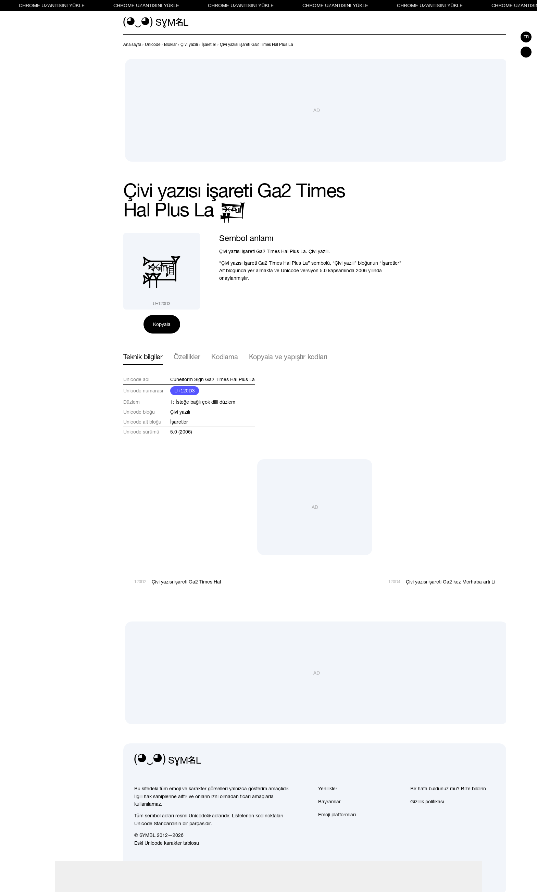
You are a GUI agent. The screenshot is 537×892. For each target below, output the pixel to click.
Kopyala (162, 324)
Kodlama (224, 357)
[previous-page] (132, 44)
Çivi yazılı (180, 412)
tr (526, 37)
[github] (474, 759)
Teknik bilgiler (143, 357)
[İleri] (502, 44)
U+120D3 (184, 390)
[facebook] (489, 759)
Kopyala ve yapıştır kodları (288, 357)
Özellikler (187, 357)
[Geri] (490, 44)
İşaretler (179, 422)
